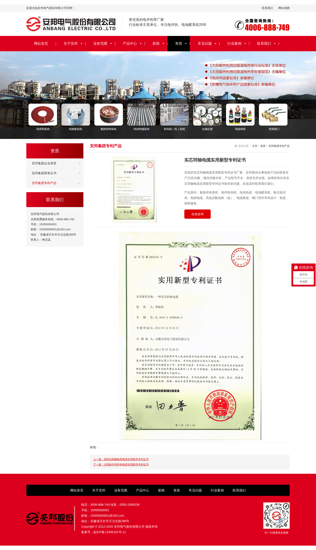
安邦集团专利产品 (44, 183)
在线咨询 (197, 214)
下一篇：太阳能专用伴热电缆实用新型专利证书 (121, 464)
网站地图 (284, 8)
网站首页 (41, 43)
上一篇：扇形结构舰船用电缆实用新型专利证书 (121, 459)
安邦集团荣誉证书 (44, 173)
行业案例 (234, 43)
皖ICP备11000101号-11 (109, 532)
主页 (254, 145)
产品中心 (130, 43)
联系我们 (267, 8)
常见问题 (205, 43)
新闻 (156, 43)
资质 (178, 43)
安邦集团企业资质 (44, 163)
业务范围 (100, 43)
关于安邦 (71, 43)
